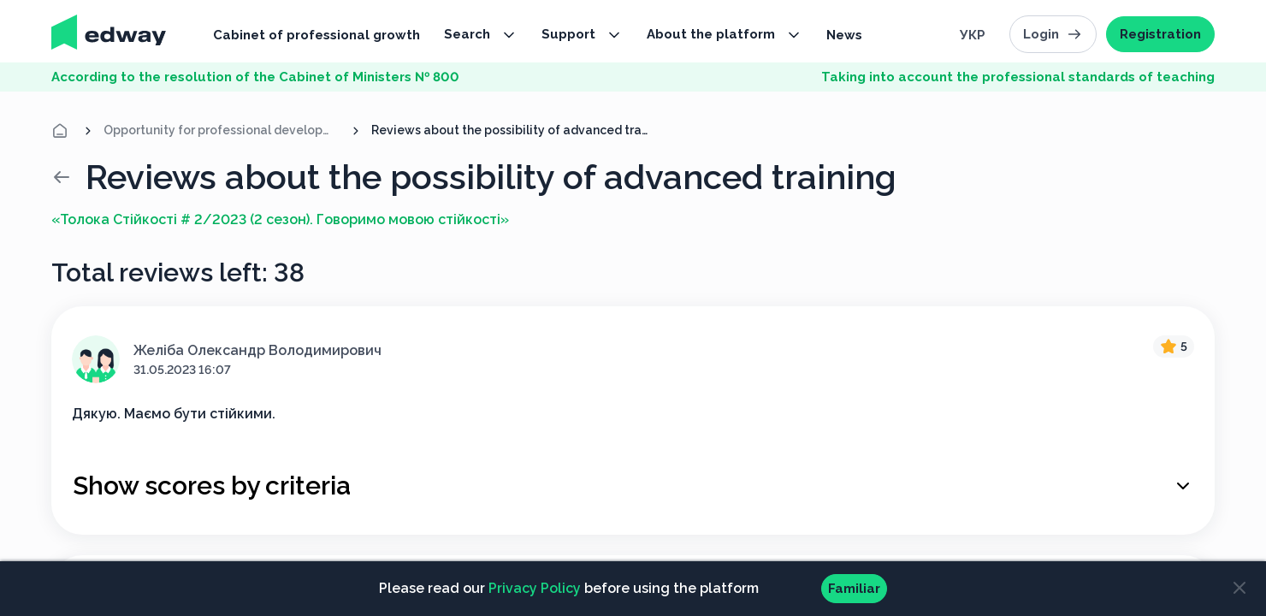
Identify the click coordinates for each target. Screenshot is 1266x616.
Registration (1160, 34)
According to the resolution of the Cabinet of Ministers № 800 (255, 77)
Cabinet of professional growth (316, 35)
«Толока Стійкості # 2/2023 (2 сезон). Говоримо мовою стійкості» (280, 219)
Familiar (854, 588)
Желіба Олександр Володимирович (257, 350)
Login (1053, 34)
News (844, 35)
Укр (972, 35)
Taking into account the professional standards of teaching (1018, 77)
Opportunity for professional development (222, 130)
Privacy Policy (534, 588)
